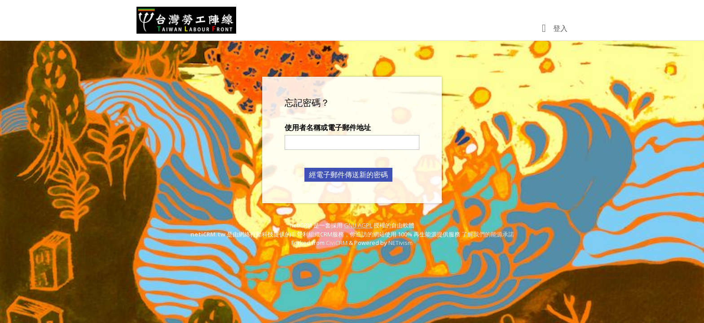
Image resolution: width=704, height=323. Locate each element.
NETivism (400, 243)
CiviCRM (337, 243)
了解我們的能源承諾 (488, 234)
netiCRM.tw (207, 234)
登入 (560, 28)
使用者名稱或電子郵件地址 (328, 127)
